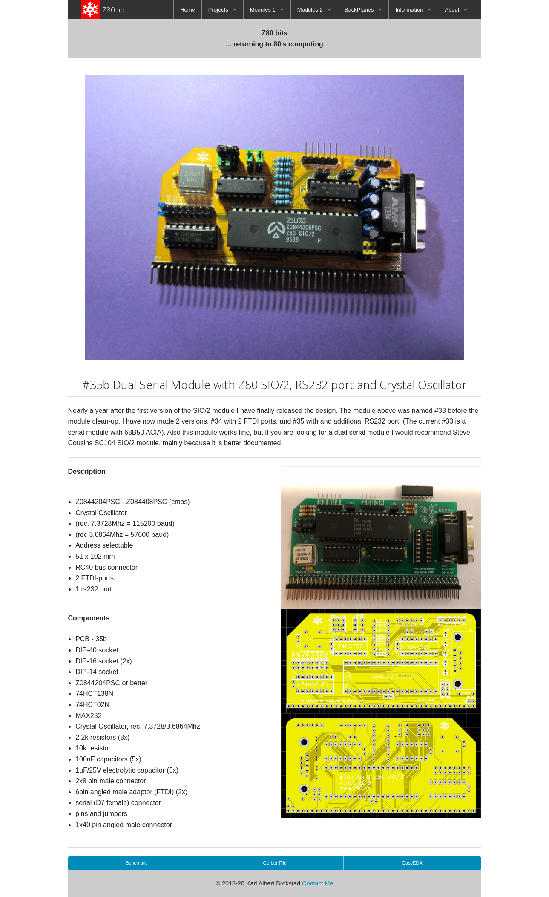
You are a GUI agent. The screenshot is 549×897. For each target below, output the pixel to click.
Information (409, 9)
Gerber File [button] (274, 862)
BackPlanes (359, 9)
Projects (218, 9)
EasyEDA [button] (412, 862)
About (452, 9)
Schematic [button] (137, 862)
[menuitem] (187, 9)
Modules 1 (263, 9)
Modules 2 (310, 9)
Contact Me (317, 883)
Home (187, 9)
